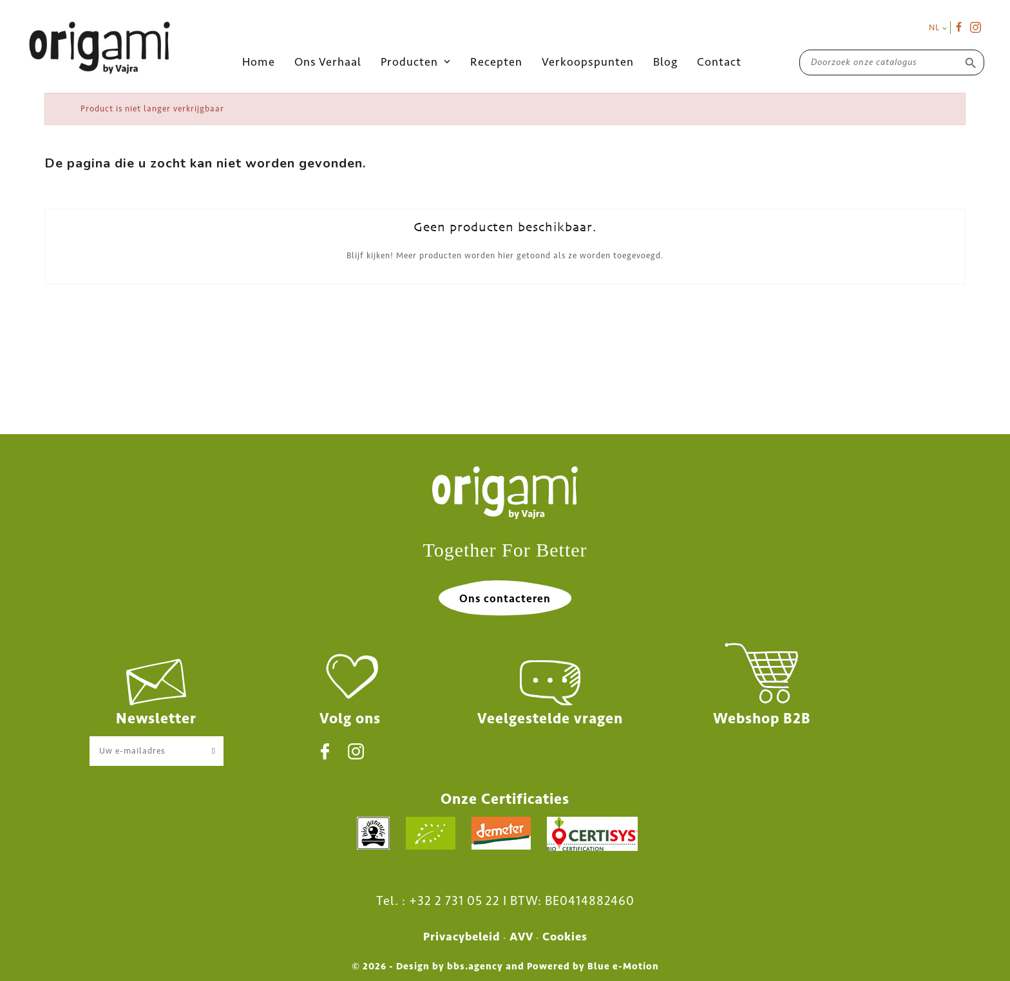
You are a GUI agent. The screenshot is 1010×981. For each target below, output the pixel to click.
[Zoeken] (892, 62)
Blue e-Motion (623, 966)
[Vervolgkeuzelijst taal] (938, 27)
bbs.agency (475, 966)
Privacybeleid (461, 936)
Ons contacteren (505, 598)
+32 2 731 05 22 (454, 900)
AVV (521, 936)
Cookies (564, 936)
